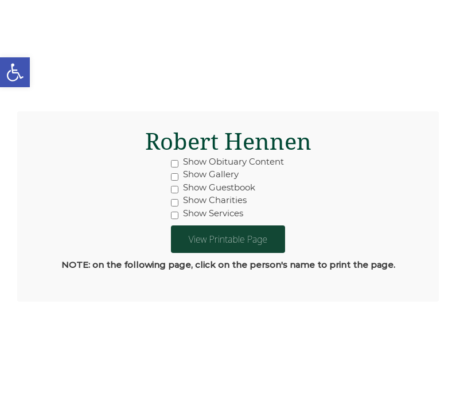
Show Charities (209, 200)
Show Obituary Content (227, 161)
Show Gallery (205, 174)
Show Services (207, 213)
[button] (15, 72)
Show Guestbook (213, 187)
